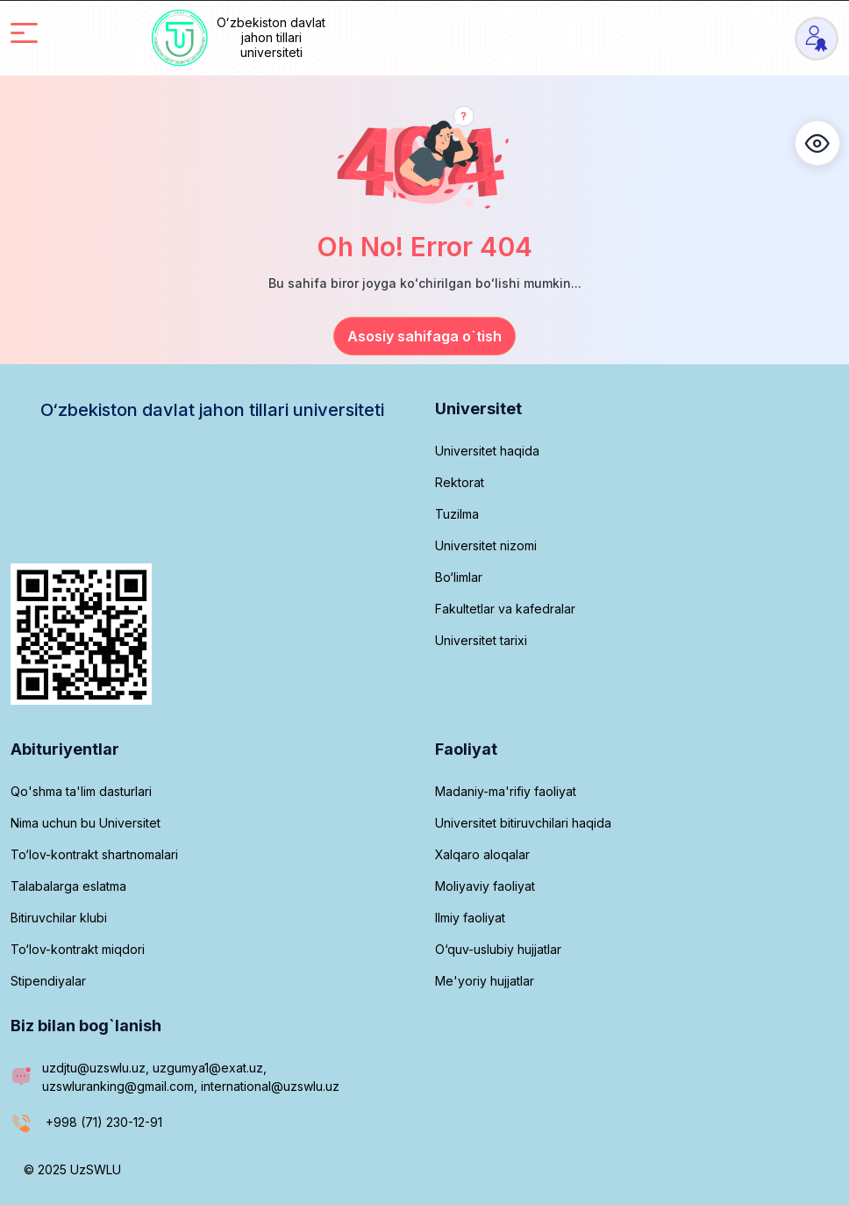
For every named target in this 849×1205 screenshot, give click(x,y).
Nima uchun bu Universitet (86, 822)
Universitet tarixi (481, 640)
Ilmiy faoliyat (470, 917)
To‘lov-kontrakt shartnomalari (94, 854)
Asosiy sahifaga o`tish (424, 336)
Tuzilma (457, 513)
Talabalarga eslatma (68, 886)
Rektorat (459, 482)
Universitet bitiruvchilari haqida (523, 822)
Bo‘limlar (458, 577)
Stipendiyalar (48, 980)
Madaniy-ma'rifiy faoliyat (505, 791)
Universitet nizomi (486, 545)
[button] (817, 143)
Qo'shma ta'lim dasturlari (81, 791)
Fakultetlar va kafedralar (505, 608)
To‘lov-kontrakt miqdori (78, 949)
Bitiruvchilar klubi (59, 917)
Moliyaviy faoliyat (485, 886)
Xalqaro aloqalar (482, 854)
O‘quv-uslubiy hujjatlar (498, 949)
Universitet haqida (487, 450)
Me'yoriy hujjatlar (484, 980)
